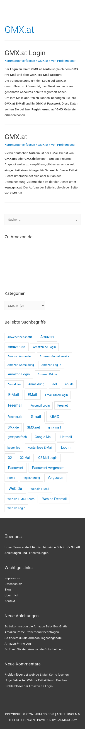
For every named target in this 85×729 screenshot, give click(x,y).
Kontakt (10, 601)
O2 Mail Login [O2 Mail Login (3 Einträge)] (48, 458)
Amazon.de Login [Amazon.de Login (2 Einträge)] (44, 347)
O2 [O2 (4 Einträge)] (10, 458)
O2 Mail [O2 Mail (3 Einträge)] (25, 458)
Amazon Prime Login (19, 643)
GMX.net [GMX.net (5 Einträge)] (33, 427)
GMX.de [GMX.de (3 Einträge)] (13, 427)
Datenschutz (13, 584)
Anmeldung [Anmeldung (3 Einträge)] (36, 384)
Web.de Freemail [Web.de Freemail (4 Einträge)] (54, 499)
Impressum (12, 578)
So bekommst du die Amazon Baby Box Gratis (36, 626)
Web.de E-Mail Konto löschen (49, 674)
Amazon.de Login (41, 686)
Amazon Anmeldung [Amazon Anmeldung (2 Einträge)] (20, 365)
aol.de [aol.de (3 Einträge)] (69, 384)
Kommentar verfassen (20, 60)
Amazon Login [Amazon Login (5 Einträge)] (19, 374)
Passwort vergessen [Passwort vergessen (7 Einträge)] (48, 468)
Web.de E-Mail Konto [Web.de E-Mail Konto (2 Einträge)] (20, 499)
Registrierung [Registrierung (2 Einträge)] (31, 477)
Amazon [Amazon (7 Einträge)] (47, 337)
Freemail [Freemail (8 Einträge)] (15, 405)
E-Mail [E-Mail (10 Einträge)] (13, 394)
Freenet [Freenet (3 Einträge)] (62, 405)
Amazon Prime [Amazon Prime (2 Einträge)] (47, 374)
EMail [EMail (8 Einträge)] (32, 395)
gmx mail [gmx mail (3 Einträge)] (54, 427)
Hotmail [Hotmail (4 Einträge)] (66, 437)
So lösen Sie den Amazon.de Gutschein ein (34, 649)
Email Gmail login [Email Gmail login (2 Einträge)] (56, 395)
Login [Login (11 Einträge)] (66, 447)
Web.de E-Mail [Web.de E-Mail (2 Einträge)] (39, 489)
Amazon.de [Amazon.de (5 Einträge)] (16, 347)
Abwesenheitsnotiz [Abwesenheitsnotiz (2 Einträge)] (19, 337)
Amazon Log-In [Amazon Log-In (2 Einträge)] (51, 365)
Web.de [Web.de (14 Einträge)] (15, 488)
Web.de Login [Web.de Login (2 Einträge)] (16, 508)
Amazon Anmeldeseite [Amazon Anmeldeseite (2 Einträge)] (54, 356)
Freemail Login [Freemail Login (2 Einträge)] (40, 405)
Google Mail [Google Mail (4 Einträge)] (43, 437)
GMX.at (43, 60)
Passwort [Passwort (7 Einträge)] (15, 468)
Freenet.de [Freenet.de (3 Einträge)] (14, 417)
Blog (8, 589)
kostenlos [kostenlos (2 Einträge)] (13, 447)
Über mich (12, 595)
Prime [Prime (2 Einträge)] (11, 477)
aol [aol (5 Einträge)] (54, 384)
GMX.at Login (25, 53)
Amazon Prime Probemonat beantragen (32, 632)
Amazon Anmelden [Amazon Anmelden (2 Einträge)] (19, 356)
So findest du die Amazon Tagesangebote (33, 638)
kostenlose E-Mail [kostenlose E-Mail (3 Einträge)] (40, 447)
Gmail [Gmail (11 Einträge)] (36, 416)
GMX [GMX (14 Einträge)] (54, 416)
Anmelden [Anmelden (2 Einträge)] (14, 384)
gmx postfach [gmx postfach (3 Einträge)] (17, 437)
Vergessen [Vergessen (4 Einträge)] (55, 478)
